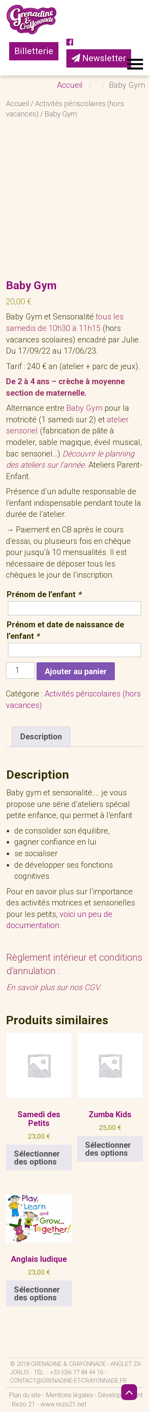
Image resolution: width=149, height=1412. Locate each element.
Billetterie (33, 51)
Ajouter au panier (76, 671)
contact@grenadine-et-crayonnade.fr (68, 1380)
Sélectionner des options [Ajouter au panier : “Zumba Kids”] (108, 1149)
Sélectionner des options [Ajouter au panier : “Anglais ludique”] (37, 1293)
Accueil (17, 103)
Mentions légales (69, 1395)
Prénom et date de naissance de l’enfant (65, 630)
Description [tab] (41, 736)
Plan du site (25, 1395)
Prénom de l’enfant (44, 594)
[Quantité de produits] (20, 670)
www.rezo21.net (63, 1404)
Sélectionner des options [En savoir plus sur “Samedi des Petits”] (37, 1157)
